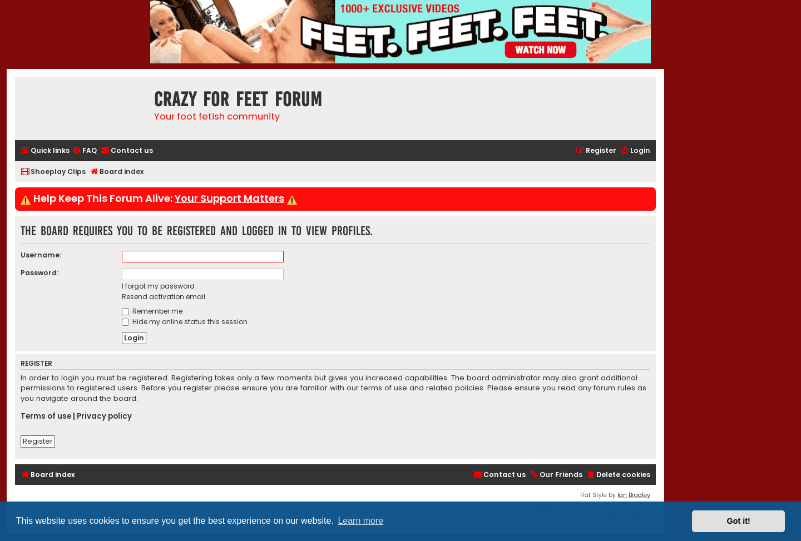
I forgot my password (158, 286)
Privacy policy (104, 416)
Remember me (152, 311)
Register (38, 441)
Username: (41, 255)
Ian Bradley (633, 495)
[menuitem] (84, 150)
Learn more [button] (360, 520)
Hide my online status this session (185, 321)
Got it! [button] (738, 521)
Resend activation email (163, 296)
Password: (39, 272)
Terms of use (46, 416)
